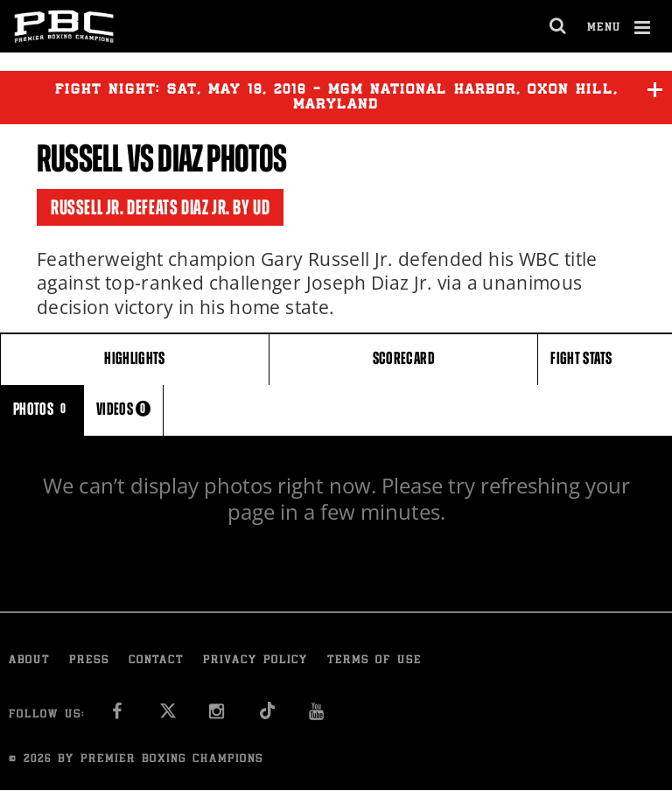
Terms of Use (374, 661)
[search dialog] (559, 26)
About (29, 661)
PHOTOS (42, 409)
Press (89, 661)
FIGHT (581, 358)
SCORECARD (404, 358)
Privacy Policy (255, 661)
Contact (156, 661)
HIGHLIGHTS (134, 358)
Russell (79, 158)
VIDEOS (123, 409)
